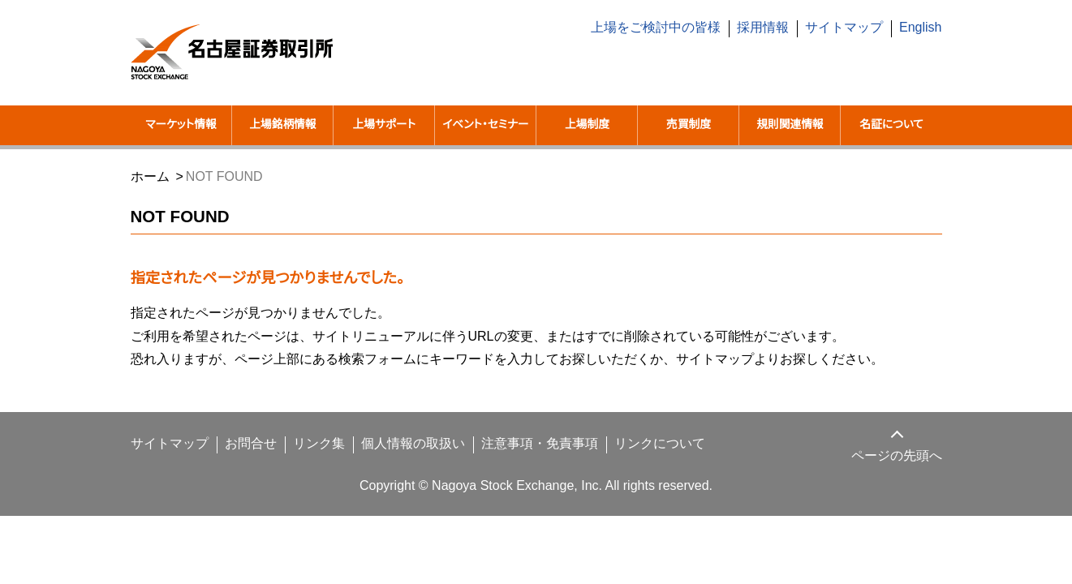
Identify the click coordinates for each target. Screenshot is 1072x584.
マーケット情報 (181, 125)
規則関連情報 (790, 125)
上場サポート (384, 125)
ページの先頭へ (897, 476)
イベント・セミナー (485, 135)
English (920, 27)
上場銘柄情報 (282, 125)
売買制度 (688, 125)
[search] (820, 72)
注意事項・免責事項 (517, 464)
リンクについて (629, 464)
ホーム (149, 196)
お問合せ (239, 464)
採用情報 (773, 27)
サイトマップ (849, 27)
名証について (891, 125)
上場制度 (586, 125)
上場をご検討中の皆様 (668, 27)
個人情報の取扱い (394, 464)
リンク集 (304, 464)
